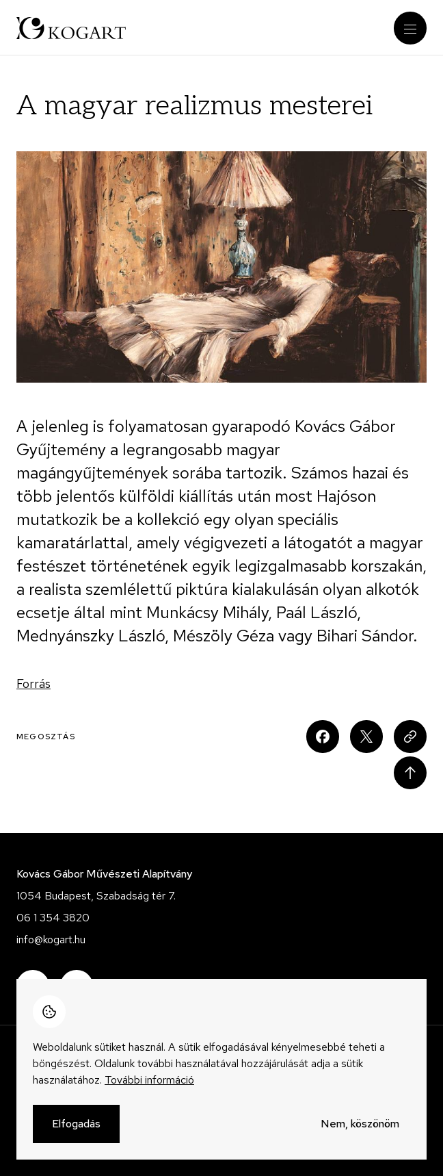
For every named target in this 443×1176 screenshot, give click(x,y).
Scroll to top (410, 772)
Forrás (33, 683)
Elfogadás (76, 1124)
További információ (149, 1080)
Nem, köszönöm (360, 1124)
